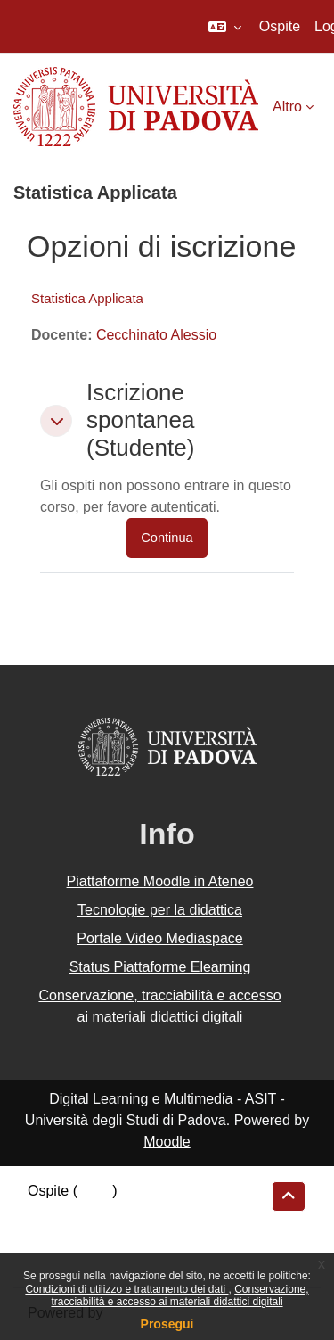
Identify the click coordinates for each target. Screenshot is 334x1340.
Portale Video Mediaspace (160, 938)
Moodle (166, 1141)
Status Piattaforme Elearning (160, 966)
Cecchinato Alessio (156, 334)
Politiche (54, 1237)
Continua (166, 537)
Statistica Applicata (87, 298)
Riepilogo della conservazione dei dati (147, 1214)
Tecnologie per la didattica (159, 909)
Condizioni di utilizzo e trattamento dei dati (126, 1289)
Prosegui (167, 1324)
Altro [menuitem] (287, 106)
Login (94, 1190)
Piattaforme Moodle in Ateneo (160, 881)
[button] (225, 26)
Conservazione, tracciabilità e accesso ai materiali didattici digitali (179, 1295)
